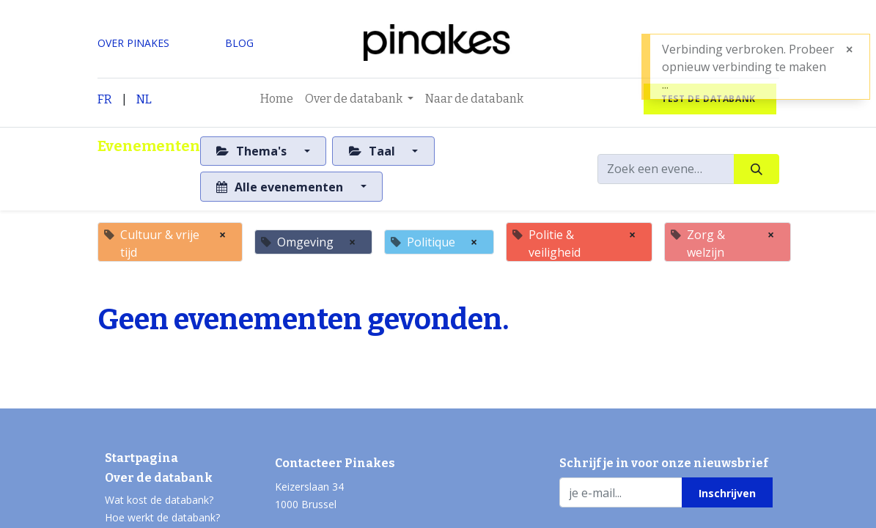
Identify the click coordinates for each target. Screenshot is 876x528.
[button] (727, 492)
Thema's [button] (253, 151)
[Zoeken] (756, 168)
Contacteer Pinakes (335, 463)
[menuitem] (276, 99)
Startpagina (141, 458)
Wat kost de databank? (159, 500)
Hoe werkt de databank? (162, 517)
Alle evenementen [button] (281, 187)
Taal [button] (373, 151)
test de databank (709, 98)
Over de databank (159, 478)
